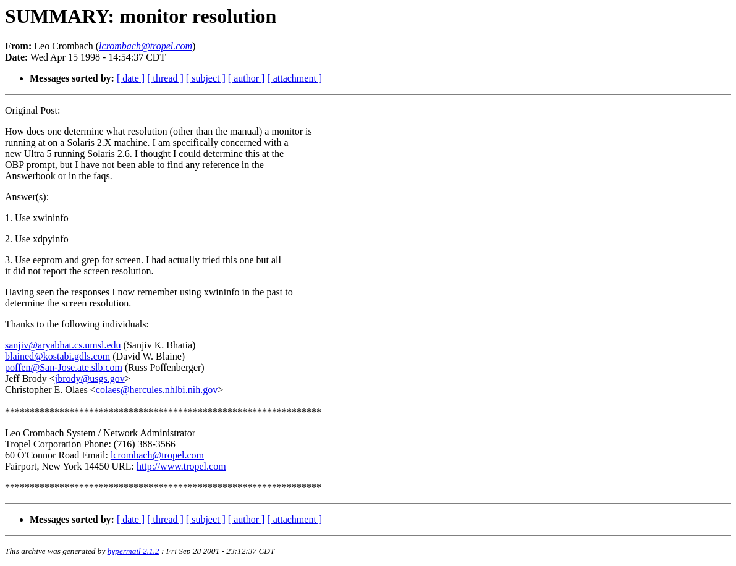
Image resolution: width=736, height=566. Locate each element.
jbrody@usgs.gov (90, 378)
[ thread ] (165, 78)
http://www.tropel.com (181, 466)
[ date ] (131, 78)
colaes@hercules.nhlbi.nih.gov (157, 389)
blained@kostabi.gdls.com (57, 356)
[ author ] (246, 78)
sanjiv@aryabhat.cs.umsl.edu (63, 345)
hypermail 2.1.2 (133, 550)
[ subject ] (206, 78)
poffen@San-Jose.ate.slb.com (63, 367)
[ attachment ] (294, 78)
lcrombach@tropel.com (157, 455)
